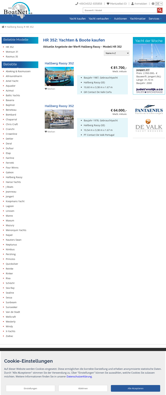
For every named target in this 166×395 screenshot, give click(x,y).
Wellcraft (11, 316)
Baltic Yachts (13, 95)
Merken (50, 88)
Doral (9, 143)
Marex (9, 215)
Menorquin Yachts (16, 230)
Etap (8, 153)
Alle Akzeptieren (136, 388)
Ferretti (10, 162)
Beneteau (11, 109)
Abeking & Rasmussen (18, 71)
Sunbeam (11, 302)
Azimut (10, 90)
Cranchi (10, 129)
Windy (9, 326)
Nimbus (10, 249)
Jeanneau (11, 191)
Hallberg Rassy (15, 26)
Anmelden (139, 3)
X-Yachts (10, 331)
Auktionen (120, 18)
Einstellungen (30, 388)
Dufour (10, 148)
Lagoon (10, 206)
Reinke (9, 268)
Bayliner (10, 105)
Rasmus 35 (12, 56)
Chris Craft (12, 124)
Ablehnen (83, 388)
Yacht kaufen (77, 18)
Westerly (10, 321)
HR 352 (30, 26)
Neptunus (11, 244)
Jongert (10, 196)
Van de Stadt (13, 312)
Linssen (10, 210)
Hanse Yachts (13, 182)
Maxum (10, 220)
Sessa (9, 297)
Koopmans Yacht (15, 201)
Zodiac (9, 336)
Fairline (10, 157)
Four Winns (12, 167)
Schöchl (10, 283)
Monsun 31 (12, 51)
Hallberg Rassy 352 (59, 63)
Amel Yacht (12, 80)
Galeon (10, 172)
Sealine (10, 292)
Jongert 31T (143, 69)
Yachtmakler (138, 18)
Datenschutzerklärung (79, 376)
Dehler (9, 138)
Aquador (10, 85)
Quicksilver (12, 263)
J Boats (9, 186)
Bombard (11, 114)
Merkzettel (115, 3)
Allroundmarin (14, 76)
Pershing (11, 254)
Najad (9, 235)
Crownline (11, 133)
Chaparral (11, 119)
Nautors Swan (13, 239)
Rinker (9, 273)
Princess (10, 259)
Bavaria (10, 100)
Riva (8, 278)
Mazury (10, 225)
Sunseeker (11, 307)
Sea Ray (10, 287)
